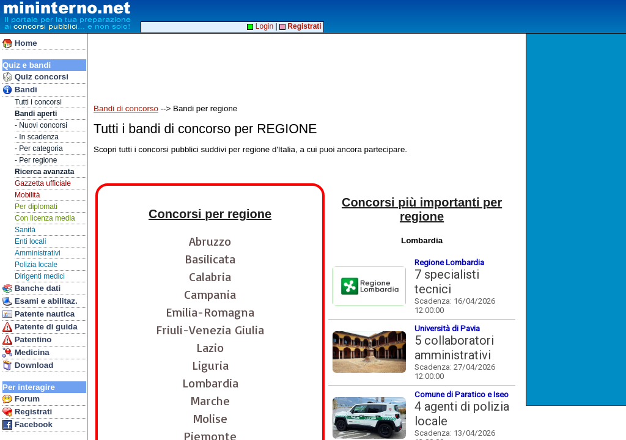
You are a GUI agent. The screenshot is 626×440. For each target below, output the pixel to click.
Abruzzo (210, 241)
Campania (210, 294)
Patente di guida (40, 327)
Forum (21, 399)
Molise (210, 418)
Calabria (210, 276)
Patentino (26, 340)
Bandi (19, 90)
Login (260, 26)
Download (27, 365)
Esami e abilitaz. (40, 301)
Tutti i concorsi (38, 102)
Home (19, 43)
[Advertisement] (577, 219)
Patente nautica (38, 314)
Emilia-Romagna (210, 312)
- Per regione (36, 160)
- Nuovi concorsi (41, 125)
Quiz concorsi (35, 77)
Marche (210, 400)
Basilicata (210, 258)
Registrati (27, 412)
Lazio (210, 347)
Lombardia (210, 383)
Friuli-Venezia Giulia (210, 329)
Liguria (210, 365)
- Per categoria (39, 148)
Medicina (26, 353)
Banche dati (31, 288)
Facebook (27, 425)
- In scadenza (37, 137)
